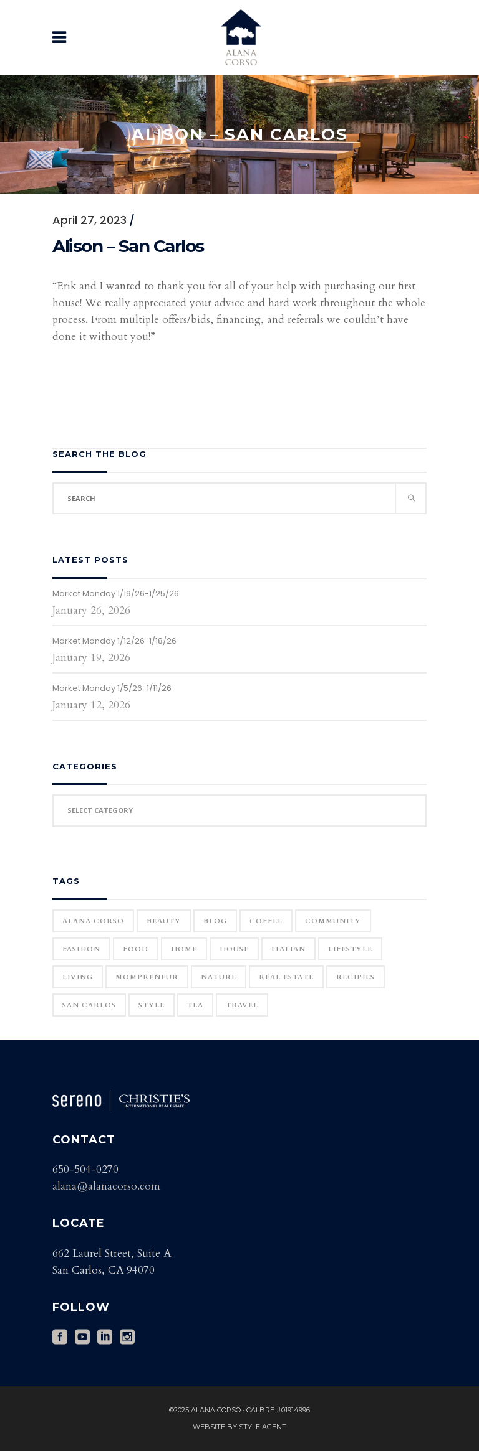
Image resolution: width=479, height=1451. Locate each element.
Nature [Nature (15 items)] (218, 977)
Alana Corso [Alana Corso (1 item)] (93, 921)
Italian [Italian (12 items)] (288, 949)
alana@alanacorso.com (106, 1186)
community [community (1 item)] (333, 921)
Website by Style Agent (239, 1426)
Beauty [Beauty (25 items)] (164, 921)
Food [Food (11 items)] (135, 949)
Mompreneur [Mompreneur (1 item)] (146, 977)
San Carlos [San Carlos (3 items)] (89, 1005)
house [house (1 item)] (234, 949)
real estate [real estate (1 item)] (286, 977)
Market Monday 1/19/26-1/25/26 (115, 593)
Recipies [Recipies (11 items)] (355, 977)
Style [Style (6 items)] (151, 1005)
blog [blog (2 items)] (215, 921)
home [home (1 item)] (184, 949)
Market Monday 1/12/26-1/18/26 (114, 641)
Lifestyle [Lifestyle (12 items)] (350, 949)
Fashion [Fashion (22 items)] (81, 949)
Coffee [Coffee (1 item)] (266, 921)
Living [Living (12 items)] (77, 977)
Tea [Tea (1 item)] (195, 1005)
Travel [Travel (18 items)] (242, 1005)
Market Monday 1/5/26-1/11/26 (112, 688)
